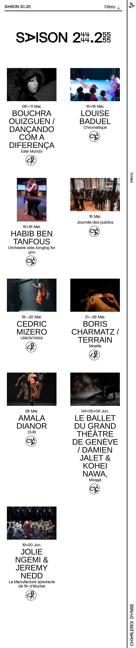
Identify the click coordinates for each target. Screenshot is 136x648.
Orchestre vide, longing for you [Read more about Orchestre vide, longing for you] (31, 249)
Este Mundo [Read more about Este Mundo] (32, 151)
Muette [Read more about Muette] (95, 346)
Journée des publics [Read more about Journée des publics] (95, 222)
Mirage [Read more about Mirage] (95, 480)
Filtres (109, 7)
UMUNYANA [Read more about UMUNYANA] (32, 338)
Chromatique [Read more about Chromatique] (95, 127)
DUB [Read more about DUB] (32, 432)
